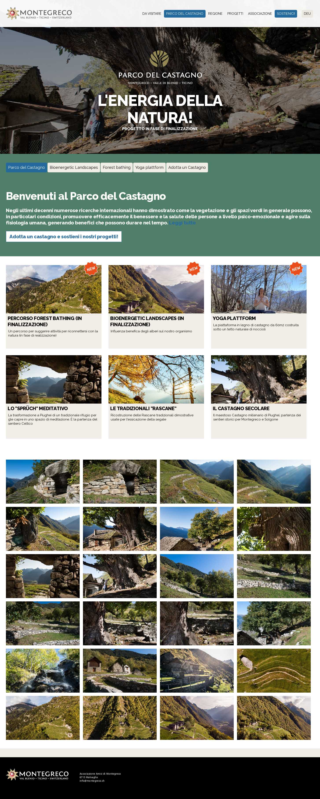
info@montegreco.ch (92, 780)
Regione (215, 14)
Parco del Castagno (184, 14)
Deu (307, 14)
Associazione (260, 14)
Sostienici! (286, 14)
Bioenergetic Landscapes (74, 167)
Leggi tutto (182, 223)
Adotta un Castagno (187, 167)
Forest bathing (117, 167)
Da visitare (151, 14)
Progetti (235, 14)
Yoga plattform (149, 167)
